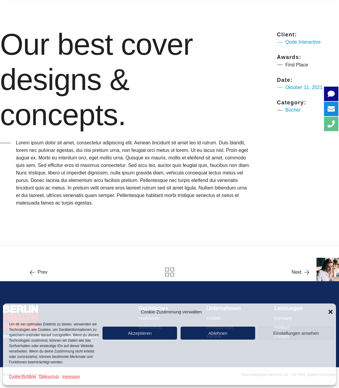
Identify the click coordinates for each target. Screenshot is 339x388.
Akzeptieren (139, 333)
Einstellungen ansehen (296, 333)
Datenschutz (49, 376)
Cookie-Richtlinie (22, 376)
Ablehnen (217, 333)
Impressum (71, 376)
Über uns (91, 9)
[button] (331, 312)
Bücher (293, 109)
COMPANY (141, 9)
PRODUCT (190, 9)
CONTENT (238, 9)
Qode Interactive (303, 42)
